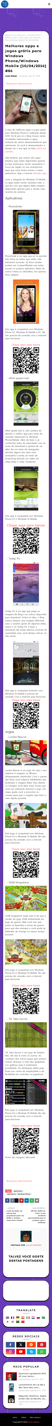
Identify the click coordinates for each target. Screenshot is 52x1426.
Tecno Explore (33, 1422)
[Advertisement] (27, 19)
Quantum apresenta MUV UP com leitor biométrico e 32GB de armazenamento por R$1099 (32, 1375)
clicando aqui (39, 173)
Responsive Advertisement (19, 83)
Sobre (23, 1417)
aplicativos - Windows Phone (28, 35)
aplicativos (18, 1191)
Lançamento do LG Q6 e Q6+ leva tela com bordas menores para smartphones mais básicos (32, 1386)
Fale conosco (35, 1417)
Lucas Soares (11, 76)
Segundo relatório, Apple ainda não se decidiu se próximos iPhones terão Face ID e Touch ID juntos (32, 1397)
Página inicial (10, 35)
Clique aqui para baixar (26, 345)
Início (15, 1417)
